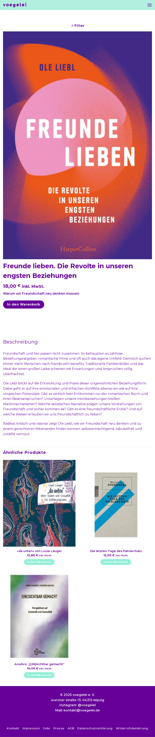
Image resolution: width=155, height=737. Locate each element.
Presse (58, 728)
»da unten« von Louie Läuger (39, 551)
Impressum (31, 728)
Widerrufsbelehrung (132, 728)
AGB (71, 728)
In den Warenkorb (23, 304)
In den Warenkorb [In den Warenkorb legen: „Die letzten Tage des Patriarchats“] (116, 561)
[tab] (20, 342)
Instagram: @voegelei (77, 705)
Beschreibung (20, 342)
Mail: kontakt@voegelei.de (77, 710)
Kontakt (13, 728)
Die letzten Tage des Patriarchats (116, 551)
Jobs (46, 728)
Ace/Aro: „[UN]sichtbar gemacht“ (39, 664)
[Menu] (149, 5)
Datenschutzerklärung (95, 728)
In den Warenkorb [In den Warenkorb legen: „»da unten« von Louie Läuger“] (39, 561)
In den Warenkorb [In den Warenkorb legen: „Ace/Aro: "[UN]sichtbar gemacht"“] (39, 675)
